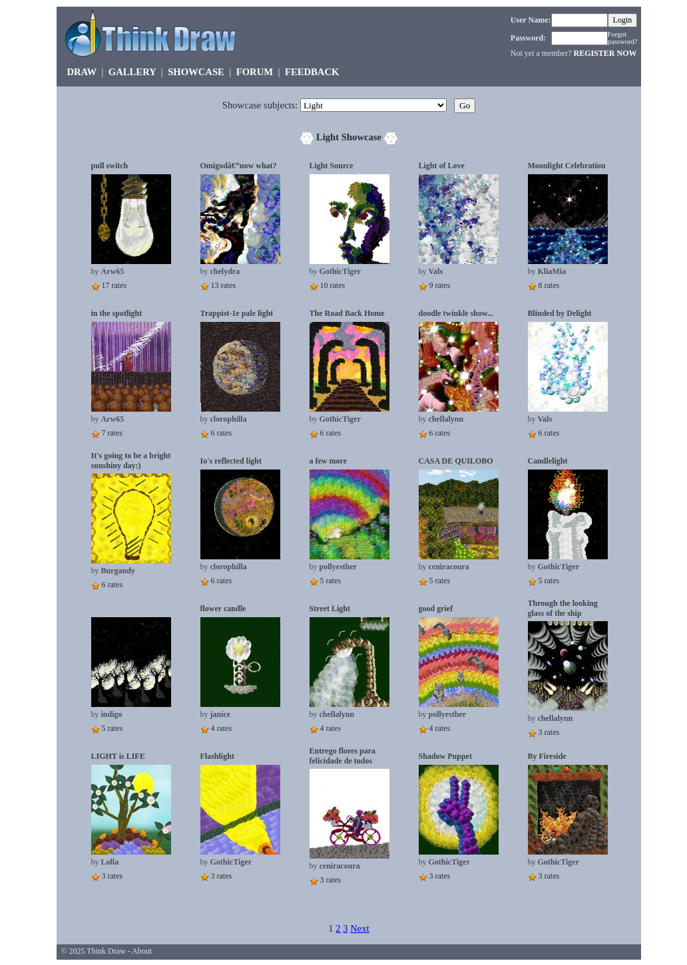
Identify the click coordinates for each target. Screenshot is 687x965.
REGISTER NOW (604, 53)
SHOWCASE (196, 72)
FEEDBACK (312, 72)
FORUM (254, 72)
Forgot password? (623, 38)
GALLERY (132, 72)
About (142, 951)
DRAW (82, 72)
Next (359, 928)
